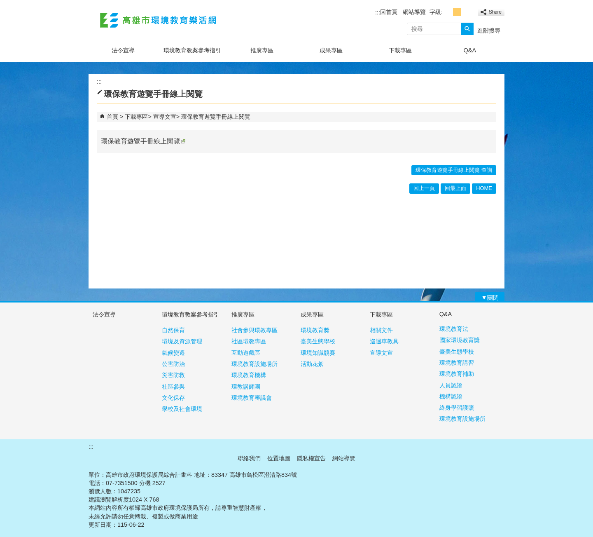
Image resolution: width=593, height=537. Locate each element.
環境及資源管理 (182, 341)
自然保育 (173, 330)
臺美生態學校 (318, 341)
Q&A (470, 50)
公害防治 (173, 364)
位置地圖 (278, 458)
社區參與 (173, 386)
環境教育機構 (248, 375)
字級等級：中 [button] (457, 12)
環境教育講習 (456, 362)
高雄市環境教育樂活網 (158, 20)
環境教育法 (453, 329)
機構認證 (450, 396)
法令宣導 (123, 50)
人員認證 (450, 385)
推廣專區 (261, 50)
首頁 (112, 116)
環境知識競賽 (318, 352)
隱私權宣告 (311, 458)
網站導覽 (414, 12)
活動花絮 (312, 364)
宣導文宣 (164, 116)
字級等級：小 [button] (447, 12)
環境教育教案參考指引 (192, 50)
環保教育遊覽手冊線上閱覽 (215, 116)
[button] (467, 29)
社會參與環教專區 (254, 330)
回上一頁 (424, 188)
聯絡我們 (249, 458)
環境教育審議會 (251, 397)
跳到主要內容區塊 (4, 4)
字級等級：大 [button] (465, 12)
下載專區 (400, 50)
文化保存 (173, 397)
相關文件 (381, 330)
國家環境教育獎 (459, 340)
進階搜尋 (488, 30)
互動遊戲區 (245, 352)
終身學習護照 (456, 407)
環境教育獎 (315, 330)
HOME (484, 188)
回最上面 (455, 188)
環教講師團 (245, 386)
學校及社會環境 (182, 409)
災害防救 (173, 375)
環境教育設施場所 (254, 364)
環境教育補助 (456, 374)
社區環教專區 (248, 341)
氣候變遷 (173, 352)
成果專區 (331, 50)
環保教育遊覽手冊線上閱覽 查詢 (454, 170)
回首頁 (388, 12)
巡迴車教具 (384, 341)
